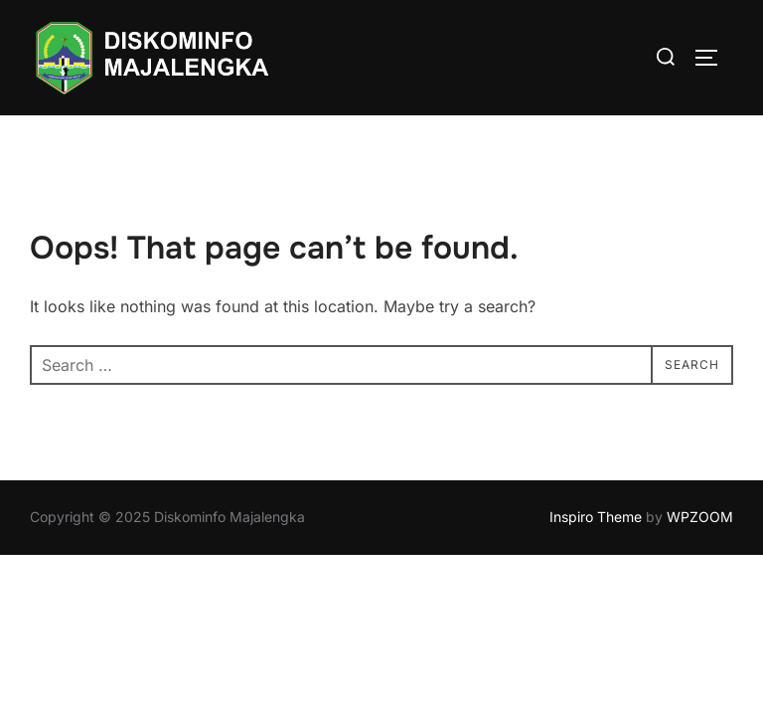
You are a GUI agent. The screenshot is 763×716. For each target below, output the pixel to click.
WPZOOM (700, 516)
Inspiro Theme (595, 516)
